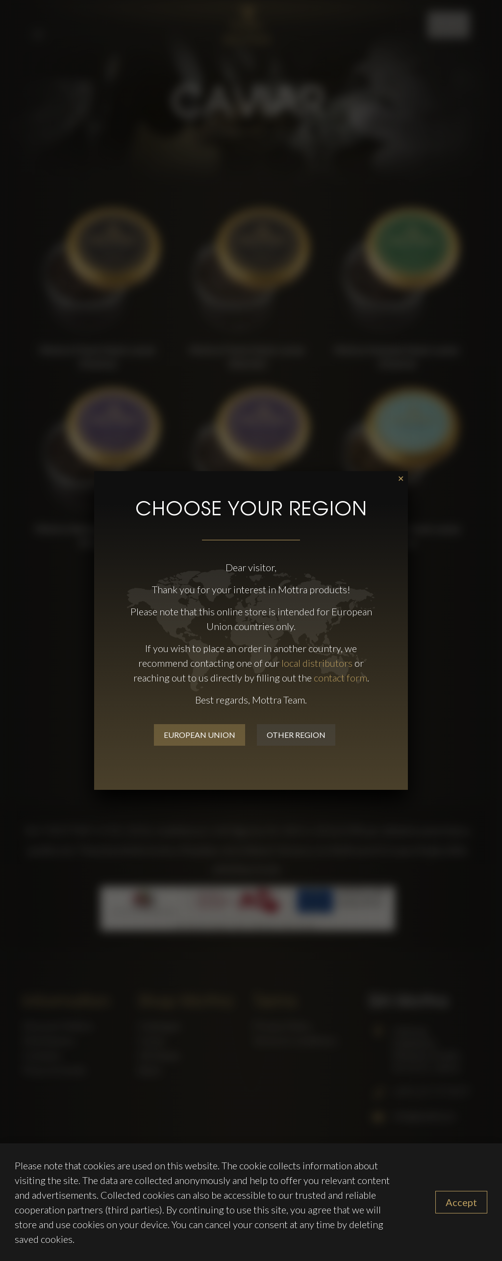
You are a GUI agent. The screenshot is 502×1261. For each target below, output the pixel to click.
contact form (340, 677)
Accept (461, 1202)
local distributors (316, 663)
